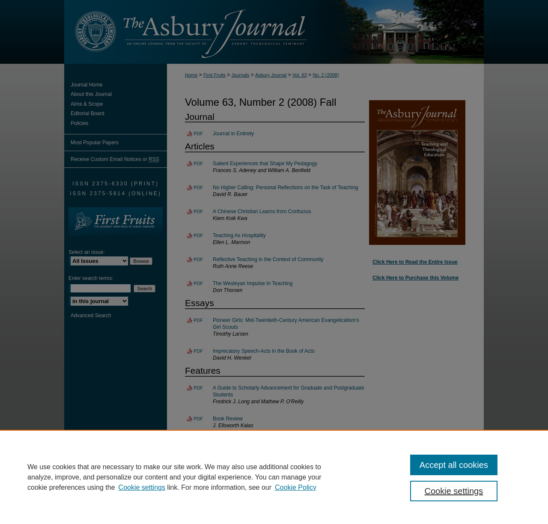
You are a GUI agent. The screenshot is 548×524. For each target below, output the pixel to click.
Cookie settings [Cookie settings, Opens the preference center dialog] (454, 491)
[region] (274, 477)
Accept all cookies (454, 465)
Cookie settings (142, 487)
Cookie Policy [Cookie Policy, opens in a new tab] (295, 487)
